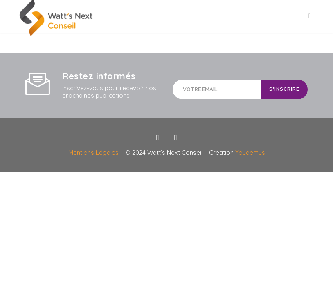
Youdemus (250, 152)
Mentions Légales (94, 152)
